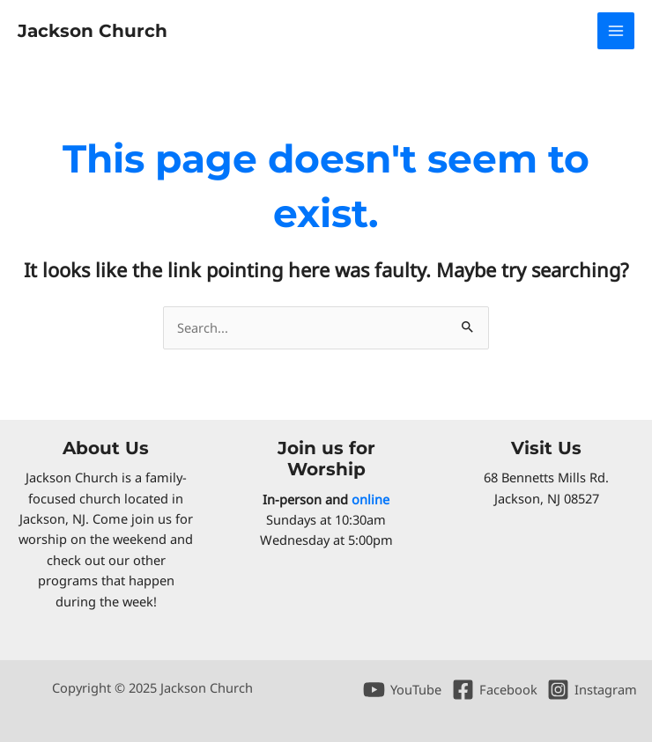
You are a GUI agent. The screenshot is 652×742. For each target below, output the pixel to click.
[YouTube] (402, 690)
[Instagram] (592, 690)
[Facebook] (495, 690)
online (370, 499)
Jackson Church (92, 30)
